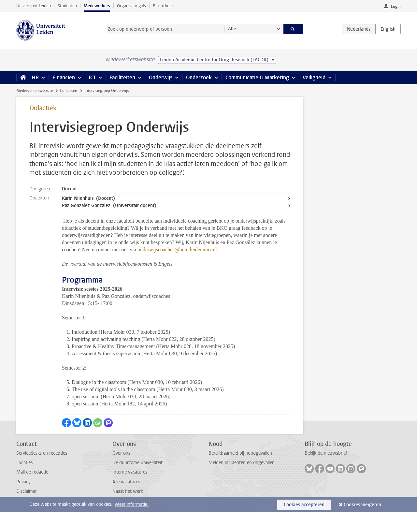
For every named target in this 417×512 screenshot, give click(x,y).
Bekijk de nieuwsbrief (326, 453)
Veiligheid (314, 77)
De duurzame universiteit (137, 463)
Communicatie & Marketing (257, 77)
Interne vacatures (129, 472)
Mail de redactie (32, 472)
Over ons (121, 453)
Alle (232, 29)
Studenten (67, 5)
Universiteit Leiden (33, 5)
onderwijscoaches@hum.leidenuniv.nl (177, 249)
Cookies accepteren (304, 505)
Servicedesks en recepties (41, 453)
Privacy (23, 482)
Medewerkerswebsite (34, 90)
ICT (92, 77)
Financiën (63, 77)
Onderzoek (199, 77)
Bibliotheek (163, 5)
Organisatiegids (131, 5)
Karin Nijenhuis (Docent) (88, 198)
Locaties (24, 463)
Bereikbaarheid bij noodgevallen (240, 453)
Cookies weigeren (362, 505)
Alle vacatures (126, 482)
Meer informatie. (132, 504)
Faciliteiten (122, 77)
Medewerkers (97, 5)
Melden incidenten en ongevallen (241, 463)
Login (396, 6)
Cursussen (68, 90)
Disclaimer (26, 491)
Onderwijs (160, 77)
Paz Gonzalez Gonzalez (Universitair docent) (109, 205)
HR (35, 77)
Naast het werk (127, 491)
